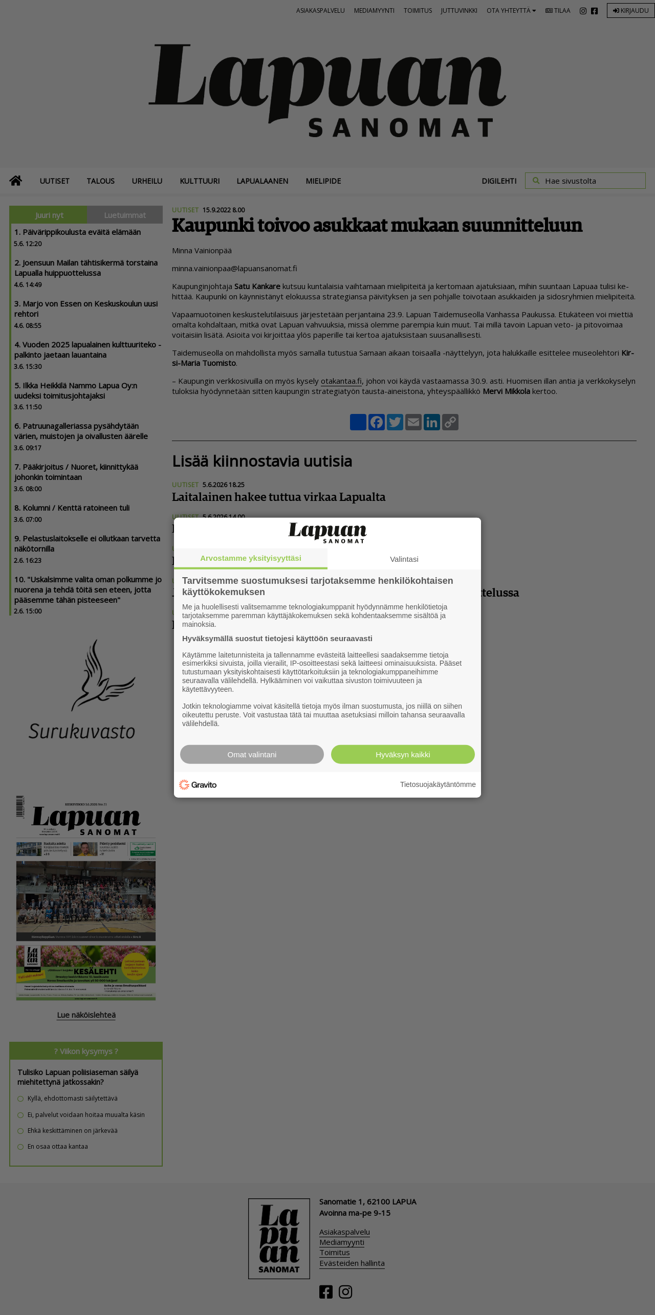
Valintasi (404, 559)
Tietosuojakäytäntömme (438, 784)
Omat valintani (252, 754)
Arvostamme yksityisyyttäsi (250, 558)
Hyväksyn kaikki (403, 754)
